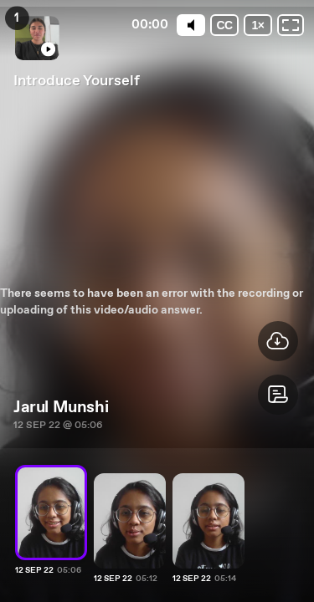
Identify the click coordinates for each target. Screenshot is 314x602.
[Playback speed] (256, 25)
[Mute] (186, 25)
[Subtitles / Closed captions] (221, 25)
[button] (278, 395)
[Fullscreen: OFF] (290, 25)
